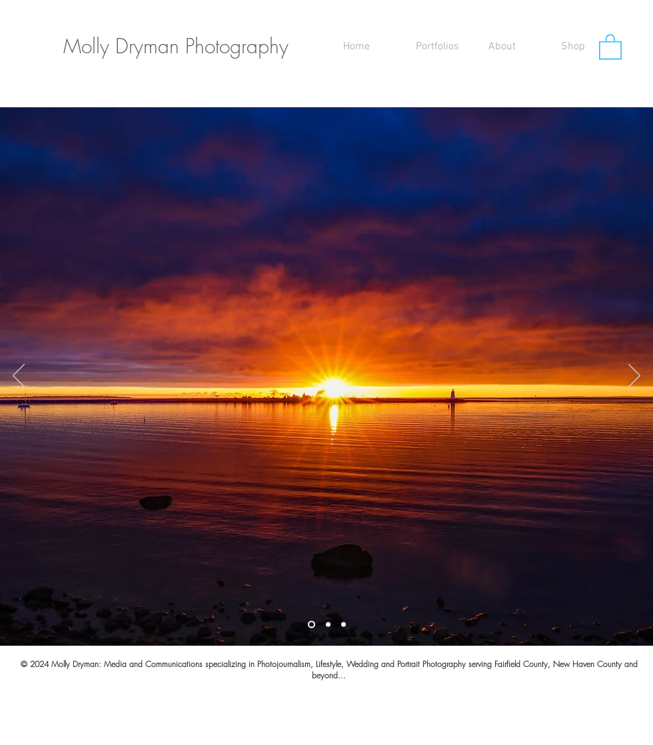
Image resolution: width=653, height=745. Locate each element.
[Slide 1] (311, 624)
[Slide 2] (328, 624)
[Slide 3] (343, 624)
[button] (442, 47)
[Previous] (19, 376)
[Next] (634, 376)
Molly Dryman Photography (176, 46)
